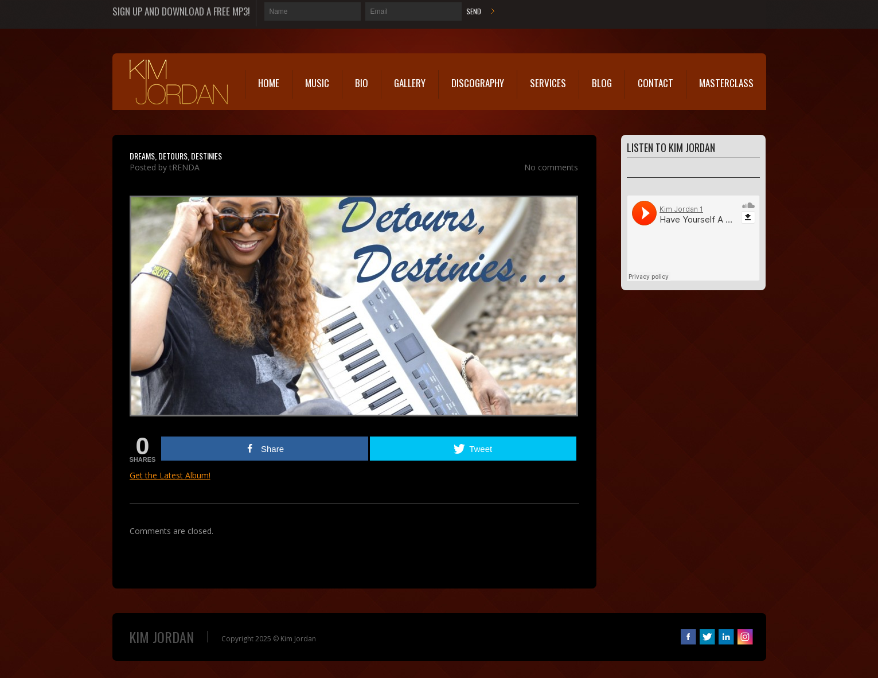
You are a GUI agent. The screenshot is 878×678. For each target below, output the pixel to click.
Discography (477, 83)
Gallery (410, 83)
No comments (551, 167)
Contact (655, 83)
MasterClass (726, 83)
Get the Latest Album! (170, 475)
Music (317, 83)
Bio (361, 83)
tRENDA (184, 167)
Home (268, 83)
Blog (602, 83)
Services (548, 83)
